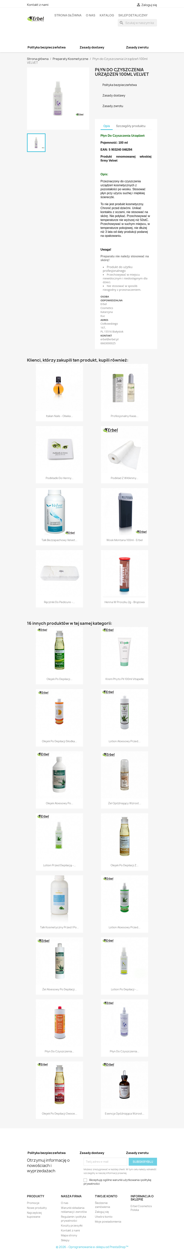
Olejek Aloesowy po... (59, 803)
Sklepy (65, 1240)
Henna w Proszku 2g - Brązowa (125, 602)
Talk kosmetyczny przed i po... (59, 927)
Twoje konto (106, 1196)
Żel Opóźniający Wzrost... (124, 803)
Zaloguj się (102, 1212)
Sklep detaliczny (133, 15)
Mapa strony (69, 1235)
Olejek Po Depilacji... (59, 679)
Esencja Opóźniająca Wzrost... (124, 1113)
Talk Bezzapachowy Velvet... (59, 540)
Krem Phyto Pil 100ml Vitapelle (124, 679)
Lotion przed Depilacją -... (59, 865)
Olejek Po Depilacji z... (125, 865)
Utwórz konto (103, 1216)
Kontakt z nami (38, 5)
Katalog (107, 15)
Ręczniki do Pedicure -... (59, 602)
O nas (90, 15)
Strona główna (68, 15)
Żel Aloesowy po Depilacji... (59, 989)
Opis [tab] (106, 126)
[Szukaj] (137, 23)
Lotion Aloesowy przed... (124, 741)
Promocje (33, 1203)
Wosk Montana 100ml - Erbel (124, 540)
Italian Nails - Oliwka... (59, 416)
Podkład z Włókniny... (124, 478)
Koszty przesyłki (71, 1225)
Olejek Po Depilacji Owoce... (59, 1113)
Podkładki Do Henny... (59, 478)
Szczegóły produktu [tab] (131, 126)
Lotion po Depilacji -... (124, 989)
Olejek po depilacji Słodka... (59, 741)
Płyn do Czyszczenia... (59, 1051)
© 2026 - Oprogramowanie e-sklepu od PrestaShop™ (92, 1247)
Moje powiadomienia (108, 1221)
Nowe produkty (37, 1208)
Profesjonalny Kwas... (125, 416)
